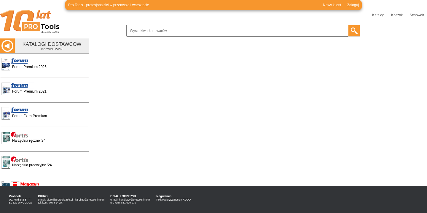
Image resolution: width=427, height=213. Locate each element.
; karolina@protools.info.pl (89, 199)
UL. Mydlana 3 (17, 199)
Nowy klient (332, 5)
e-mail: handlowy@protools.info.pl (130, 199)
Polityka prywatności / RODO (173, 199)
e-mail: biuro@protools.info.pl (55, 199)
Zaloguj (353, 5)
